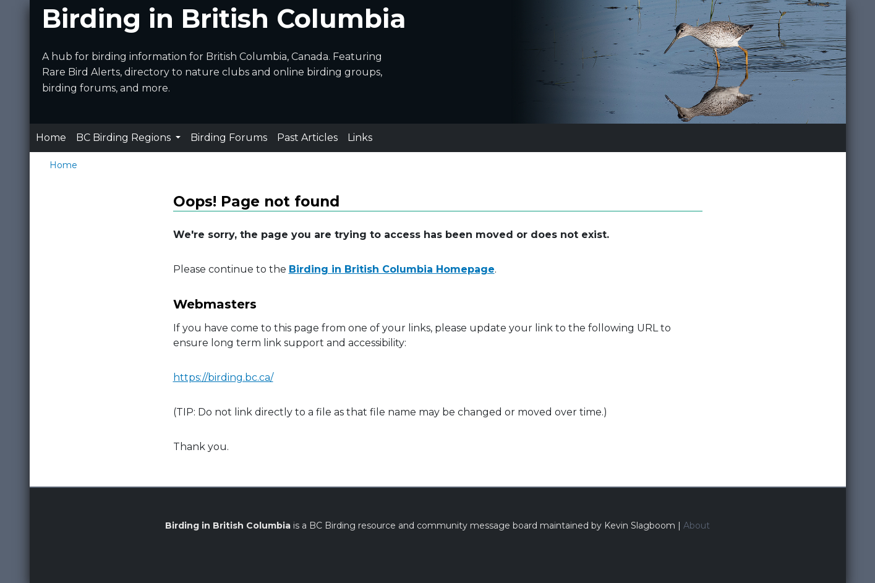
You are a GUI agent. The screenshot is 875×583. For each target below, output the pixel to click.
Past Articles (307, 137)
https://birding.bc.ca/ (223, 377)
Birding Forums (228, 137)
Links (360, 137)
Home (51, 137)
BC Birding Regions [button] (124, 137)
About (696, 525)
